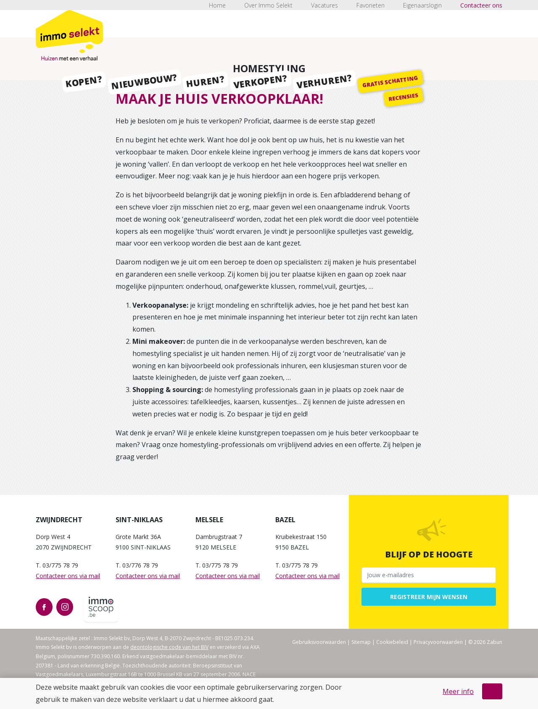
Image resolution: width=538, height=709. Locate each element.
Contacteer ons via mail (68, 576)
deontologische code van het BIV (169, 647)
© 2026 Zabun (485, 642)
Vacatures (324, 5)
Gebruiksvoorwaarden (319, 642)
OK (492, 691)
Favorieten (370, 5)
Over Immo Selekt (268, 5)
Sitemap (361, 642)
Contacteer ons (481, 5)
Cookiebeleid (392, 642)
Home (217, 5)
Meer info (458, 691)
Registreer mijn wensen (428, 597)
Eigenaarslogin (422, 5)
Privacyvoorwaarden (438, 642)
